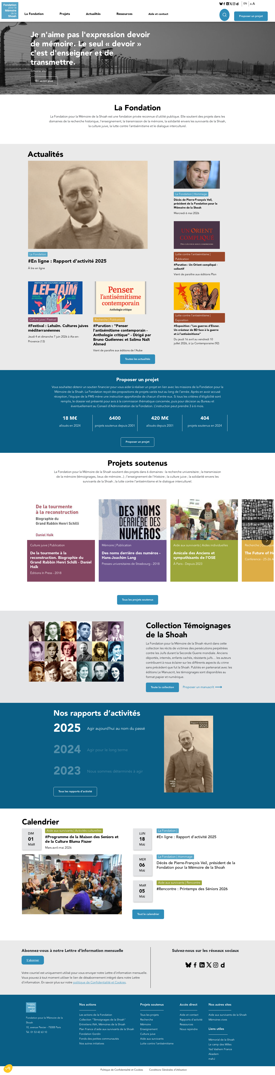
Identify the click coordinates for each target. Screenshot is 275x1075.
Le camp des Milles (220, 1045)
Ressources (124, 14)
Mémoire (145, 1024)
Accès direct (188, 1005)
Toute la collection (162, 687)
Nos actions (87, 1005)
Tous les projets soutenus (137, 600)
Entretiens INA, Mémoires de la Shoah (102, 1024)
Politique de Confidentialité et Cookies (121, 1070)
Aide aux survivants (151, 1039)
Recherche (146, 1020)
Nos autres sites (220, 1005)
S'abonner (33, 960)
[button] (266, 541)
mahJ (212, 1059)
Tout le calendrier (148, 914)
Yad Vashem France (220, 1049)
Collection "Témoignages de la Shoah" (102, 1020)
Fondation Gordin (90, 1034)
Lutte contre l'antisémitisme (157, 1044)
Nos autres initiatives (91, 1044)
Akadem (214, 1054)
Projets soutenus (152, 1005)
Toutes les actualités (137, 359)
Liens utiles (216, 1029)
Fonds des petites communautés (99, 1039)
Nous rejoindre (189, 1029)
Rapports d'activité (191, 1020)
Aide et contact (158, 14)
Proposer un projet (255, 13)
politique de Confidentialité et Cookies (99, 982)
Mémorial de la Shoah (222, 1040)
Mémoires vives (218, 1020)
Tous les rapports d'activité (75, 792)
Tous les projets (149, 1015)
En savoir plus (44, 81)
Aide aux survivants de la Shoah (228, 1015)
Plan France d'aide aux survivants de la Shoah (106, 1029)
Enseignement (149, 1029)
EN (247, 4)
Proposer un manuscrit (202, 687)
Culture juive (147, 1034)
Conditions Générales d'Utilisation (168, 1070)
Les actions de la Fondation (95, 1015)
